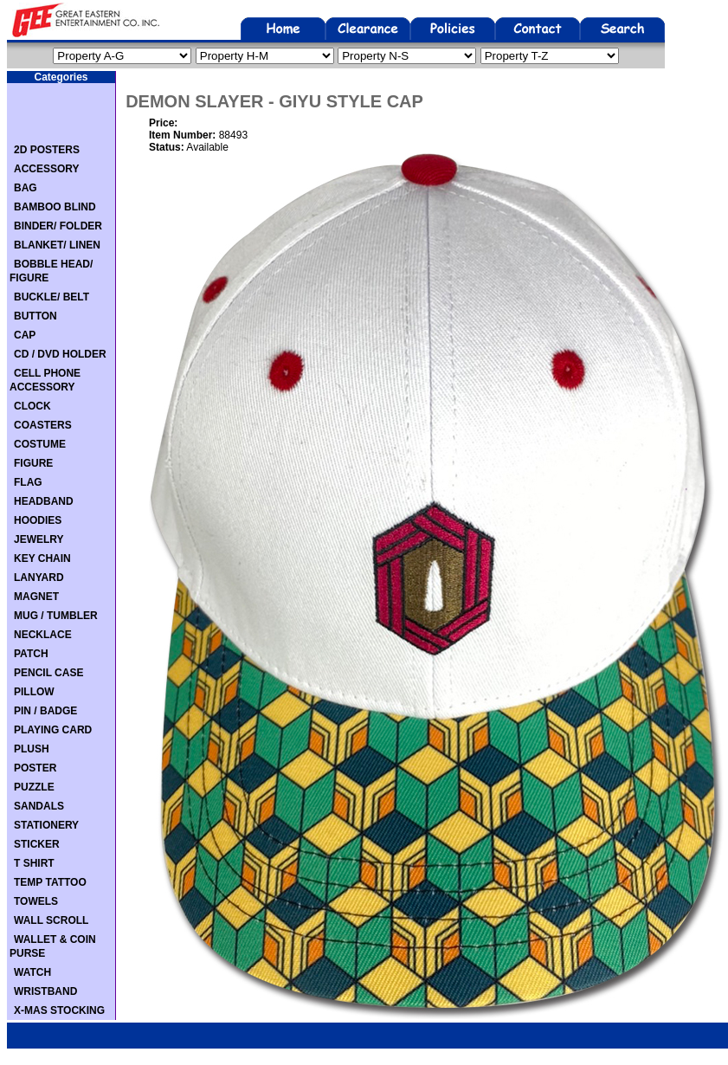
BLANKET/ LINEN (57, 245)
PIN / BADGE (45, 711)
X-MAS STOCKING (59, 1010)
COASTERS (43, 425)
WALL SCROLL (51, 920)
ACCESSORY (47, 169)
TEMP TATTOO (50, 882)
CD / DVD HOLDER (60, 354)
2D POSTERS (47, 150)
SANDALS (39, 806)
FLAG (28, 482)
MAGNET (36, 597)
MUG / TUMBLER (56, 616)
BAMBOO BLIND (55, 207)
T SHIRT (34, 863)
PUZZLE (34, 787)
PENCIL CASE (48, 673)
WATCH (32, 972)
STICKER (37, 844)
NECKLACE (43, 635)
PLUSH (31, 749)
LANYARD (39, 577)
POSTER (35, 768)
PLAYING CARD (53, 730)
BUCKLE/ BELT (51, 297)
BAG (25, 188)
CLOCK (32, 406)
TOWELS (36, 901)
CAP (24, 335)
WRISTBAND (45, 991)
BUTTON (35, 316)
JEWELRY (39, 539)
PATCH (31, 654)
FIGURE (33, 463)
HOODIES (37, 520)
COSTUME (40, 444)
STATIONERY (46, 825)
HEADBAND (44, 501)
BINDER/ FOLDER (58, 226)
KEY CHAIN (42, 558)
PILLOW (34, 692)
